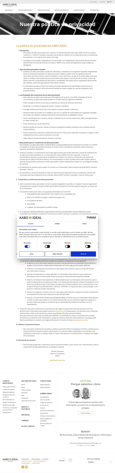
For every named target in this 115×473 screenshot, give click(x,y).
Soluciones (8, 10)
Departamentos (45, 384)
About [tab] (84, 223)
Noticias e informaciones (47, 416)
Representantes (45, 387)
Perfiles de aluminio (9, 389)
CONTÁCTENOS (85, 413)
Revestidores (7, 412)
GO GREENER (44, 397)
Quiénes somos (79, 10)
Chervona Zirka (26, 390)
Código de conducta (46, 402)
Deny (31, 254)
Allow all (83, 254)
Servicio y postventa (61, 10)
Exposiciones (44, 413)
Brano (23, 387)
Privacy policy (25, 463)
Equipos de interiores (9, 402)
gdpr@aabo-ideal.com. (57, 360)
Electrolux (24, 393)
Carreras (102, 2)
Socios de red (44, 405)
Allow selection (57, 254)
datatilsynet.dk (61, 311)
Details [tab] (57, 223)
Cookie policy (36, 463)
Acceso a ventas (27, 426)
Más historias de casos (28, 401)
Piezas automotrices (9, 387)
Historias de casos (44, 10)
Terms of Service (86, 445)
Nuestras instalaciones (47, 410)
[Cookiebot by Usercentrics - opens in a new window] (88, 217)
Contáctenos (94, 10)
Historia (42, 408)
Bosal (23, 384)
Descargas (93, 2)
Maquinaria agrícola (8, 392)
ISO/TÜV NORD (45, 400)
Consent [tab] (30, 223)
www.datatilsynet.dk (80, 320)
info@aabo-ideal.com (39, 461)
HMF (22, 395)
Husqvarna (24, 398)
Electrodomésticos (8, 399)
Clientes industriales (25, 10)
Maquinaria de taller (9, 405)
